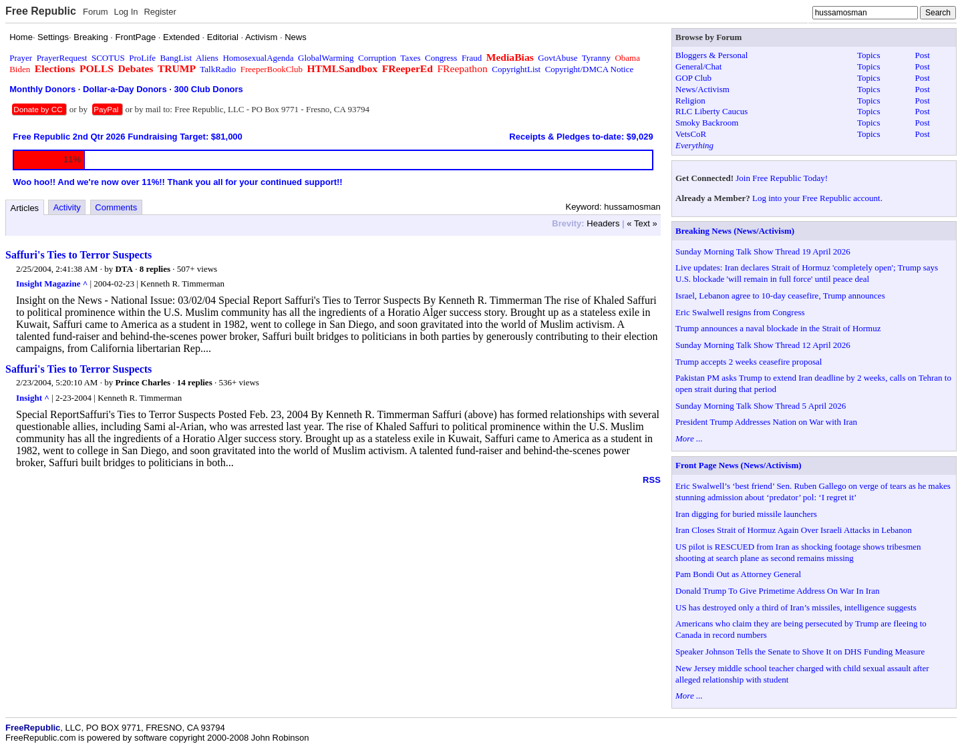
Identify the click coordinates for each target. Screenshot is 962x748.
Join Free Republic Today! (782, 178)
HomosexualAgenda (257, 58)
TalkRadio (218, 69)
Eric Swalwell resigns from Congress (740, 312)
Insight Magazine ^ (52, 283)
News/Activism (702, 89)
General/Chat (698, 66)
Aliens (207, 58)
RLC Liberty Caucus (711, 111)
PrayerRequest (62, 58)
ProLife (142, 58)
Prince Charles (142, 382)
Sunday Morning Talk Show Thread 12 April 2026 (762, 345)
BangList (176, 58)
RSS (652, 480)
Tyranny (596, 58)
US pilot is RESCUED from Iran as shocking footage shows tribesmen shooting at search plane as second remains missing (798, 552)
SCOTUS (108, 58)
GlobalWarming (325, 58)
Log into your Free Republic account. (817, 198)
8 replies (155, 269)
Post (922, 55)
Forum (95, 12)
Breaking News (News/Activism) (734, 231)
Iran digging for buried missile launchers (746, 514)
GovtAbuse (557, 58)
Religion (690, 101)
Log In (126, 12)
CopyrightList (516, 69)
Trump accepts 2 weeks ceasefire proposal (748, 362)
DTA (123, 269)
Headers (603, 223)
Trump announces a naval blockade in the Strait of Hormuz (777, 328)
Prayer (20, 58)
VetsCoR (690, 134)
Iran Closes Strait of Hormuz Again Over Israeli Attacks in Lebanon (793, 530)
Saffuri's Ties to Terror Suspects (78, 254)
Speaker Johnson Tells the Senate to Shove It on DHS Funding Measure (800, 651)
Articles (25, 208)
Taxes (410, 58)
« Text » (642, 223)
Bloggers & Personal (711, 55)
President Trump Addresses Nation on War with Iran (766, 422)
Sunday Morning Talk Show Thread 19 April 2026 (762, 251)
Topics (868, 55)
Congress (441, 58)
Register (160, 12)
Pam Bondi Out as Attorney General (738, 574)
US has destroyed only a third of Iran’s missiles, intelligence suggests (796, 607)
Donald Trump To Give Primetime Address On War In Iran (777, 591)
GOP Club (693, 78)
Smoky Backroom (706, 123)
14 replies (194, 382)
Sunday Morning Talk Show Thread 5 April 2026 (760, 406)
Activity (67, 207)
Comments (116, 207)
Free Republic (40, 11)
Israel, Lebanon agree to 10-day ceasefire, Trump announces (780, 296)
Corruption (377, 58)
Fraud (472, 58)
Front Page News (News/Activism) (738, 465)
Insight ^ (32, 398)
